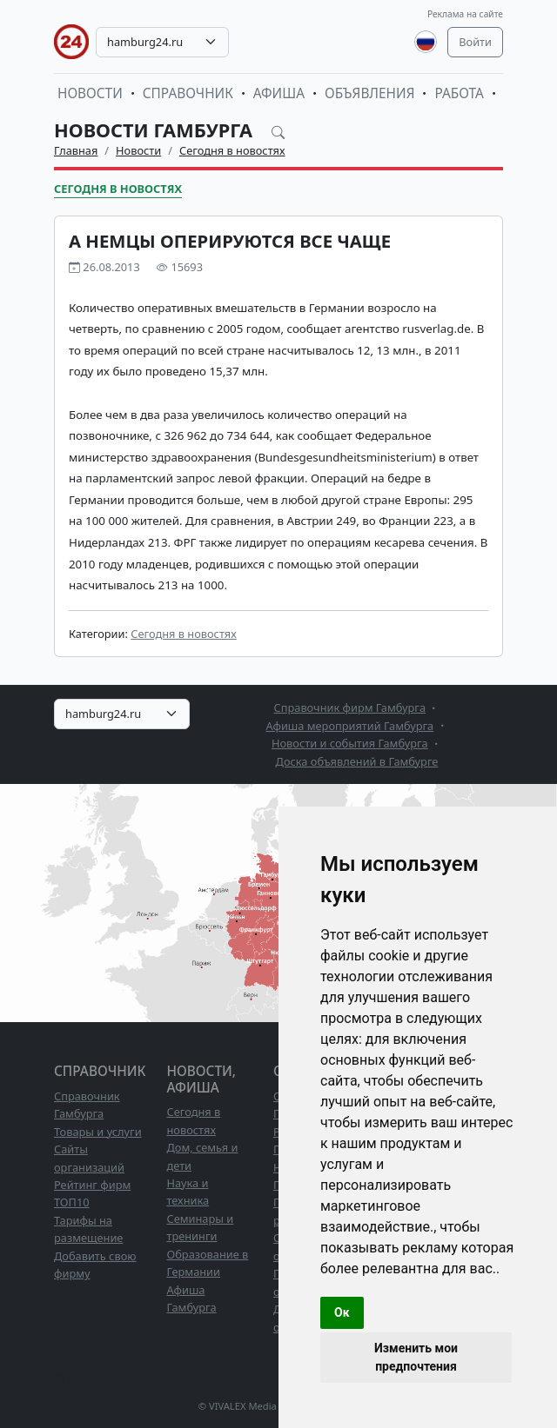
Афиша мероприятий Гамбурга (349, 726)
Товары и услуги (98, 1131)
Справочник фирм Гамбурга (350, 707)
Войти (475, 42)
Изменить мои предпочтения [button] (416, 1357)
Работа (458, 93)
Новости (90, 93)
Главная (75, 150)
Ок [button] (342, 1312)
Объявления (370, 93)
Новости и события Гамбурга (350, 743)
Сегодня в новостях (232, 150)
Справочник (188, 93)
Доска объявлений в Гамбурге (357, 761)
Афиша (279, 93)
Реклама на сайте (465, 14)
